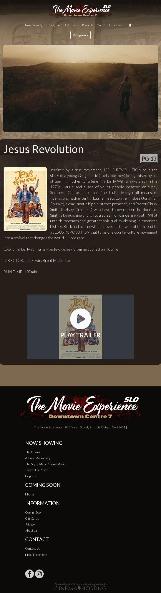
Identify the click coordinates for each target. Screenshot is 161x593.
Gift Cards (72, 25)
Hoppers (31, 476)
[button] (131, 25)
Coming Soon (53, 25)
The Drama (32, 452)
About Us (31, 530)
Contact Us (32, 548)
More (100, 25)
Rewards (87, 25)
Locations (115, 25)
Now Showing (33, 25)
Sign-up (80, 35)
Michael (30, 494)
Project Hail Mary (36, 470)
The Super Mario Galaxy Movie (45, 464)
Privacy (30, 524)
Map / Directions (36, 554)
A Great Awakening (37, 458)
